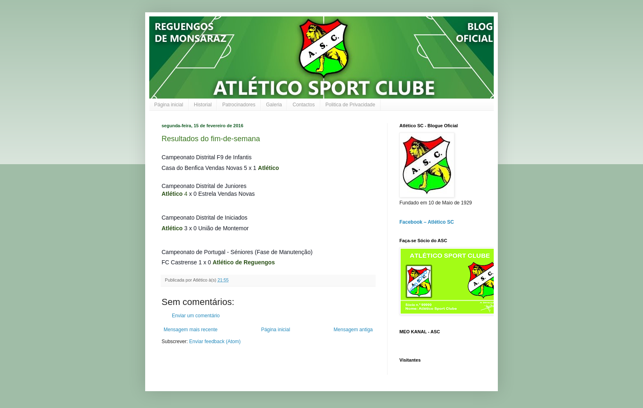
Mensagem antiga (353, 329)
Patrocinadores (238, 105)
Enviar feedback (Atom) (214, 341)
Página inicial (168, 105)
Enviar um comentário (196, 316)
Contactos (303, 105)
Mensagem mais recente (190, 329)
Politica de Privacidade (350, 105)
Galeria (274, 105)
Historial (203, 105)
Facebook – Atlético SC (426, 222)
